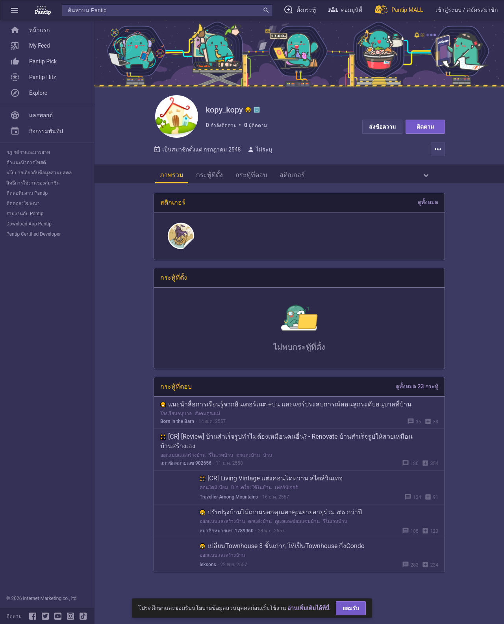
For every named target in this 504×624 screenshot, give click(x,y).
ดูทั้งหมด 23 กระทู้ (417, 391)
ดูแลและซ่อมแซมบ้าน (297, 526)
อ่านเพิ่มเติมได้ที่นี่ (308, 608)
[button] (14, 10)
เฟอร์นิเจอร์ (286, 492)
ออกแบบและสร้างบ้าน (183, 460)
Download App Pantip (29, 224)
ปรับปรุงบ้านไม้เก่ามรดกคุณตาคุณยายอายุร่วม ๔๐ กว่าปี (281, 517)
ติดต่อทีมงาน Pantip (27, 193)
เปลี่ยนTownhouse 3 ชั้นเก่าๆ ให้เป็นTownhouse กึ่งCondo (282, 550)
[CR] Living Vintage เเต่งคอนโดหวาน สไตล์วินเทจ (271, 483)
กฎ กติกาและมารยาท (28, 152)
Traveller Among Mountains (229, 501)
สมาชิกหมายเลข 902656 (185, 468)
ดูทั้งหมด (428, 207)
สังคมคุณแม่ (207, 418)
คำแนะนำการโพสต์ (26, 162)
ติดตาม (425, 127)
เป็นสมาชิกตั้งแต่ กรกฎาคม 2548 (197, 154)
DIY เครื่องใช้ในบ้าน (251, 492)
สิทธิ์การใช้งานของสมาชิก (32, 183)
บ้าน (267, 460)
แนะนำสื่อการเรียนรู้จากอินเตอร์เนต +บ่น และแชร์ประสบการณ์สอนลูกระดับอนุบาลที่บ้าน (285, 409)
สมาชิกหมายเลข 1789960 (227, 535)
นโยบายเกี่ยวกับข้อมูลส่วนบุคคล (39, 172)
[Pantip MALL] (399, 10)
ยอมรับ (351, 608)
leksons (208, 569)
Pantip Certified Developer (33, 234)
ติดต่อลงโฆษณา (23, 203)
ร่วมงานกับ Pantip (24, 213)
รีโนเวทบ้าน (221, 460)
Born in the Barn (177, 426)
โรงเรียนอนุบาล (176, 418)
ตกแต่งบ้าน (248, 460)
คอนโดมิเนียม (214, 492)
